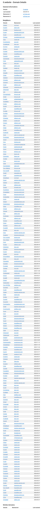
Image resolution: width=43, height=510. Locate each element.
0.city (4, 135)
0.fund (5, 275)
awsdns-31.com (18, 70)
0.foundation (6, 256)
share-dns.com (18, 485)
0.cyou (5, 49)
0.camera (5, 466)
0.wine (5, 104)
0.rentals (5, 347)
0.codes (5, 111)
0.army (5, 352)
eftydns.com (17, 151)
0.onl (4, 433)
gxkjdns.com (17, 285)
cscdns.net (17, 120)
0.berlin (5, 25)
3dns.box (16, 361)
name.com (17, 56)
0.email (5, 54)
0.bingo (5, 485)
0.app (4, 194)
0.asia (4, 147)
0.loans (5, 123)
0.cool (4, 63)
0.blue (4, 442)
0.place (5, 478)
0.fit (4, 92)
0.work (5, 106)
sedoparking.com (18, 61)
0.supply (5, 471)
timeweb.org (17, 433)
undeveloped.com (18, 99)
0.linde (5, 120)
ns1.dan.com (26, 14)
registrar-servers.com (19, 139)
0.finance (5, 87)
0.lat (4, 395)
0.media (5, 452)
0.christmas (6, 390)
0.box (4, 361)
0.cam (4, 387)
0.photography (7, 342)
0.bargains (6, 261)
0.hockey (5, 80)
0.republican (6, 344)
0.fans (4, 380)
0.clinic (5, 349)
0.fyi (4, 66)
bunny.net (16, 154)
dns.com (16, 330)
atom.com (16, 27)
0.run (4, 161)
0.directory (6, 247)
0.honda (5, 354)
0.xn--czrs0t (6, 170)
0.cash (5, 32)
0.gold (4, 173)
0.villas (5, 297)
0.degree (5, 359)
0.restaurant (6, 273)
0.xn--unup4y (6, 237)
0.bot (4, 437)
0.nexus (5, 440)
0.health (5, 73)
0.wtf (4, 108)
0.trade (5, 209)
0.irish (4, 97)
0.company (6, 137)
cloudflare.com (18, 54)
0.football (5, 499)
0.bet (4, 330)
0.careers (5, 266)
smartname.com (18, 261)
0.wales (5, 99)
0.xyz (4, 242)
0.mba (4, 130)
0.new (4, 306)
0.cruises (5, 287)
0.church (5, 82)
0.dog (4, 154)
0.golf (4, 175)
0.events (5, 56)
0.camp (5, 27)
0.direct (5, 445)
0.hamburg (6, 178)
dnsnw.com (17, 170)
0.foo (4, 497)
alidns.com (17, 66)
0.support (5, 473)
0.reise (5, 292)
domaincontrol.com (19, 32)
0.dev (4, 163)
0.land (4, 139)
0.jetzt (4, 492)
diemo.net (16, 156)
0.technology (6, 204)
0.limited (5, 454)
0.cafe (4, 290)
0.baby (5, 385)
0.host (4, 402)
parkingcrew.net (18, 147)
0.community (6, 309)
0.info (4, 199)
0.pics (4, 149)
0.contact (5, 447)
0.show (5, 182)
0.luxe (4, 151)
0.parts (5, 449)
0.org (4, 144)
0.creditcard (6, 44)
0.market (5, 457)
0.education (6, 283)
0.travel (5, 211)
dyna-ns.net (17, 94)
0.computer (6, 435)
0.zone (5, 252)
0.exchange (6, 58)
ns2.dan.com (26, 16)
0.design (5, 77)
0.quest (5, 416)
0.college (5, 392)
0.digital (5, 249)
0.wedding (5, 101)
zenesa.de (16, 46)
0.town (5, 325)
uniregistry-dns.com (19, 125)
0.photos (5, 495)
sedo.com (16, 166)
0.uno (4, 311)
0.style (5, 271)
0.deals (5, 254)
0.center (5, 51)
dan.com (16, 44)
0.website (25, 9)
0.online (5, 409)
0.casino (5, 364)
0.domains (6, 156)
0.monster (5, 404)
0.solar (5, 323)
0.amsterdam (6, 166)
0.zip (4, 313)
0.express (5, 476)
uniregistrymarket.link (19, 144)
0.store (5, 378)
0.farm (5, 116)
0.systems (5, 373)
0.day (4, 70)
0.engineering (6, 304)
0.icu (4, 142)
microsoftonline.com (19, 280)
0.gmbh (5, 368)
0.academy (6, 371)
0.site (4, 411)
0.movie (5, 459)
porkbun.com (17, 309)
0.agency (5, 235)
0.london (5, 399)
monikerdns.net (18, 216)
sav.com (16, 42)
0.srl (4, 213)
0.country (5, 302)
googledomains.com (19, 37)
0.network (5, 132)
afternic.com (17, 80)
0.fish (4, 294)
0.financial (6, 89)
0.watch (5, 464)
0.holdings (6, 428)
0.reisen (5, 268)
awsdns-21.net (18, 354)
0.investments (6, 94)
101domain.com (18, 437)
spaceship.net (17, 173)
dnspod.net (17, 430)
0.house (5, 480)
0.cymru (5, 46)
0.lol (4, 125)
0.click (4, 483)
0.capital (5, 228)
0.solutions (6, 190)
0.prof (4, 321)
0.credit (5, 278)
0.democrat (6, 335)
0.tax (4, 232)
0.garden (5, 263)
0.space (5, 328)
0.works (5, 299)
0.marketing (6, 192)
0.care (4, 35)
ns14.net (16, 25)
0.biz (4, 39)
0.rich (4, 490)
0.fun (4, 397)
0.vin (4, 423)
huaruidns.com (18, 488)
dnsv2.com (17, 161)
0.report (5, 337)
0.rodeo (5, 159)
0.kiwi (4, 259)
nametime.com (18, 175)
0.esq (4, 318)
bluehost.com (17, 30)
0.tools (5, 280)
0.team (5, 201)
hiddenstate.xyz (18, 302)
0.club (4, 85)
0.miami (5, 225)
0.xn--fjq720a (6, 285)
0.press (5, 414)
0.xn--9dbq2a (6, 168)
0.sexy (4, 180)
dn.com (16, 49)
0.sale (4, 461)
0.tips (4, 206)
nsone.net (16, 39)
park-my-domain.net (19, 135)
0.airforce (5, 340)
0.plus (4, 223)
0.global (5, 68)
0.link (4, 366)
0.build (5, 421)
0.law (4, 185)
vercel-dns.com (18, 87)
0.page (5, 187)
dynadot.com (17, 159)
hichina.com (17, 142)
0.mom (5, 406)
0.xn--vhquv (6, 240)
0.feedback (6, 426)
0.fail (4, 61)
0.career (5, 30)
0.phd (4, 316)
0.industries (6, 197)
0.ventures (5, 216)
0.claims (5, 356)
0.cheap (5, 37)
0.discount (6, 333)
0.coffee (5, 113)
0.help (4, 75)
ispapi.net (16, 68)
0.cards (5, 230)
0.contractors (6, 42)
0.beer (4, 128)
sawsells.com (17, 35)
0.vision (5, 375)
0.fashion (5, 118)
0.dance (5, 468)
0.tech (4, 383)
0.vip (4, 218)
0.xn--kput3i (6, 488)
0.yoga (5, 244)
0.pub (4, 430)
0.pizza (5, 221)
